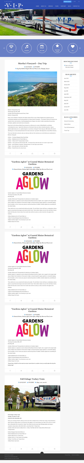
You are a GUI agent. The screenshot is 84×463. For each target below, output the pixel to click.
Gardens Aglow (32, 172)
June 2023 (66, 81)
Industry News (67, 127)
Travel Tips (66, 133)
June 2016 (66, 112)
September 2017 (67, 100)
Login (73, 1)
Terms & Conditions (75, 457)
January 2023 (67, 87)
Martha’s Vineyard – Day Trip (32, 66)
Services (50, 6)
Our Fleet (63, 6)
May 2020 (66, 90)
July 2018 (66, 94)
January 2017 (66, 109)
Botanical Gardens (17, 172)
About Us (43, 6)
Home (37, 6)
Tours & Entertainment (69, 130)
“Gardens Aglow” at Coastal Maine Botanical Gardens (32, 166)
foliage (37, 385)
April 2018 (66, 97)
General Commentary (69, 124)
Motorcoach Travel (33, 71)
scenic (39, 71)
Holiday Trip (38, 172)
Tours (56, 6)
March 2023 (66, 84)
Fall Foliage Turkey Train (32, 382)
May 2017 (66, 103)
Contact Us (76, 6)
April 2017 (66, 106)
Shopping (43, 71)
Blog (69, 6)
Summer (47, 71)
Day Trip (19, 71)
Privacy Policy (67, 457)
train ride (44, 385)
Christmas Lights (25, 172)
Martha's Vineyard (25, 71)
